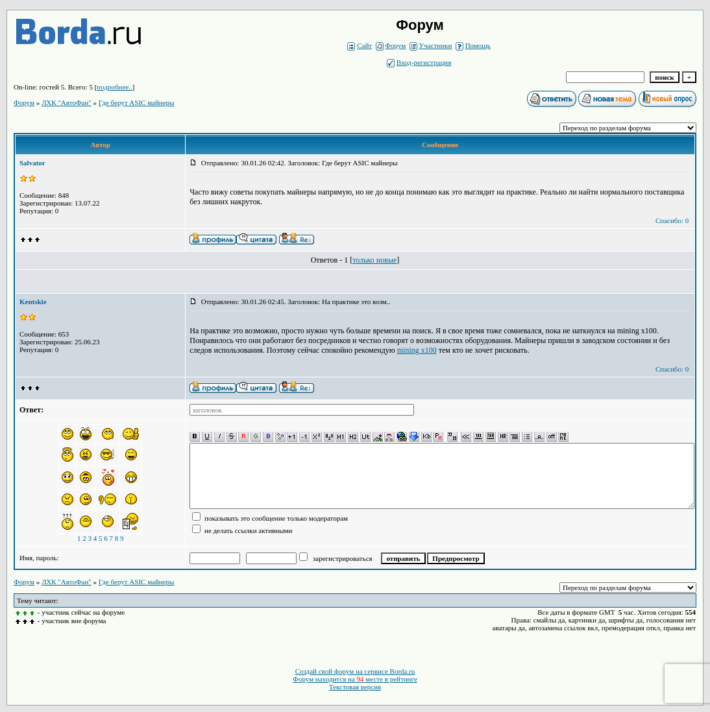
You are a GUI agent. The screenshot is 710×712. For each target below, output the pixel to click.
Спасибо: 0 (672, 220)
